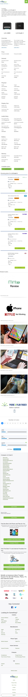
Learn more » (4, 47)
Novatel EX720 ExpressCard (8, 497)
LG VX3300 (5, 484)
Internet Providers (5, 648)
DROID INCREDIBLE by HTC (8, 480)
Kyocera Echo (5, 499)
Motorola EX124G (6, 467)
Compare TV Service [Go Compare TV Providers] (14, 565)
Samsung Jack (5, 473)
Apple (2, 629)
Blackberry (17, 663)
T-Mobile (17, 619)
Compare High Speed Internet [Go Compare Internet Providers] (14, 568)
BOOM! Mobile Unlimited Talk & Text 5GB (13, 254)
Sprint (2, 619)
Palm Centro (5, 457)
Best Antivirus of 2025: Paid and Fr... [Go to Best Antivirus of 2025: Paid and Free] (7, 370)
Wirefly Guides (14, 670)
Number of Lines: (14, 420)
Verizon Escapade (6, 470)
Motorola (3, 632)
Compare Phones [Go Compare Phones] (14, 543)
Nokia (16, 632)
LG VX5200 (5, 487)
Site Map (14, 692)
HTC (2, 631)
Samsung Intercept (6, 479)
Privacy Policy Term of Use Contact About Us (14, 686)
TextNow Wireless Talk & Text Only (13, 215)
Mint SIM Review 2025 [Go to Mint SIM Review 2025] (4, 295)
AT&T (16, 617)
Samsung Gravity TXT (7, 483)
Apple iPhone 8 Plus (6, 474)
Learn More (14, 506)
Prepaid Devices (18, 655)
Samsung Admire (6, 466)
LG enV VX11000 (6, 477)
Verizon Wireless (4, 617)
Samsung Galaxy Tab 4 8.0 (8, 460)
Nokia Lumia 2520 (6, 496)
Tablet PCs (17, 641)
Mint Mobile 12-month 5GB (13, 177)
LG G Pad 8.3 (5, 461)
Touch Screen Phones (5, 656)
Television (17, 648)
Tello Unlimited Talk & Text (13, 195)
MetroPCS (3, 622)
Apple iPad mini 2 (6, 464)
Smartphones (4, 655)
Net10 (16, 621)
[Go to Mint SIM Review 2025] (14, 284)
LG (16, 631)
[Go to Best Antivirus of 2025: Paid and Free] (14, 359)
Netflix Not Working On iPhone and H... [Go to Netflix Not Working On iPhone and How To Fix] (7, 320)
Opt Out (14, 695)
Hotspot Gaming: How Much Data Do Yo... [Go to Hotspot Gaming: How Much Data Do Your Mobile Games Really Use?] (8, 395)
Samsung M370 (6, 489)
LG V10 (4, 476)
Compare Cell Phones (4, 3)
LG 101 (4, 482)
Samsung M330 (6, 459)
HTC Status (5, 492)
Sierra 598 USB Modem (7, 463)
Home (14, 680)
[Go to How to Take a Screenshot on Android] (14, 334)
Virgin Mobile (4, 621)
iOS (2, 665)
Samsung (3, 634)
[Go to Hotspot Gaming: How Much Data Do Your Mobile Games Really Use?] (14, 384)
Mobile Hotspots (4, 641)
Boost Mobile (18, 622)
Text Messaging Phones (20, 656)
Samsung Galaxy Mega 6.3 (8, 469)
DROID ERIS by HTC (7, 490)
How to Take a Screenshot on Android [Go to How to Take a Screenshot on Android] (7, 345)
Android (2, 663)
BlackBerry (17, 629)
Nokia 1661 (5, 493)
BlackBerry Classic (6, 486)
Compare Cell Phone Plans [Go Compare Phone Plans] (14, 539)
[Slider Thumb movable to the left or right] (6, 432)
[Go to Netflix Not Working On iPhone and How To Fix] (14, 309)
